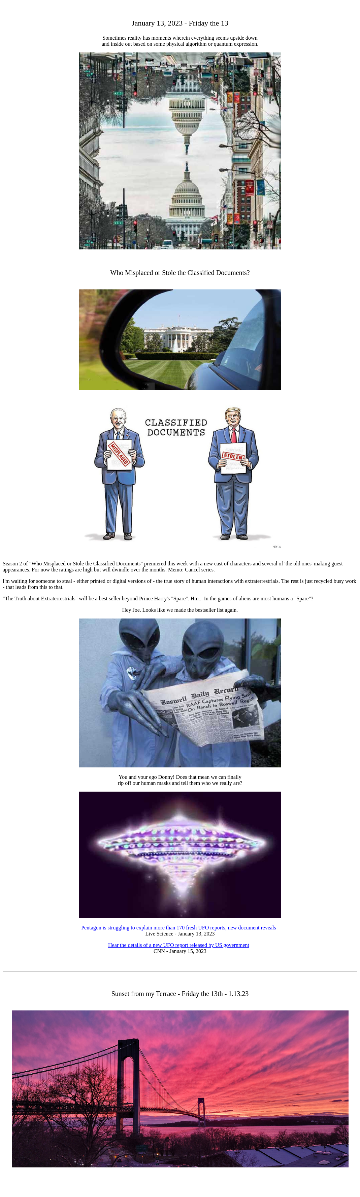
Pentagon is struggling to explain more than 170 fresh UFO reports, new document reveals (178, 927)
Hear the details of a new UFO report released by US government (178, 945)
